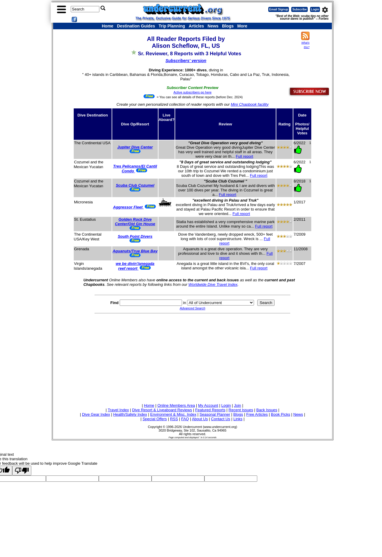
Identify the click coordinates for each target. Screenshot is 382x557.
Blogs (228, 26)
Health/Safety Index (130, 414)
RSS (174, 419)
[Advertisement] (192, 357)
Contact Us (220, 419)
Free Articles (257, 414)
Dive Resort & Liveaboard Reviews (162, 410)
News (213, 26)
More (242, 26)
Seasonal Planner (215, 414)
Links (237, 419)
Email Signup (278, 9)
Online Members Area (176, 405)
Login (315, 9)
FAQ (185, 419)
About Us (200, 419)
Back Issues (266, 410)
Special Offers (155, 419)
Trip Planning (171, 26)
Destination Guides (136, 26)
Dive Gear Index (96, 414)
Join (237, 405)
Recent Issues (241, 410)
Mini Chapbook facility (249, 104)
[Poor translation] (21, 470)
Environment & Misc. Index (173, 414)
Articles (196, 26)
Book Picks (280, 414)
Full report (244, 156)
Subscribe (299, 9)
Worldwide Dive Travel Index (212, 284)
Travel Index (118, 410)
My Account (208, 405)
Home (107, 26)
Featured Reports (210, 410)
